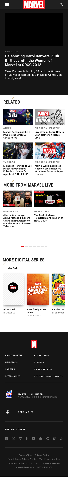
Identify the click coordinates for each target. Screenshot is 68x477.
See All (13, 268)
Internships (12, 376)
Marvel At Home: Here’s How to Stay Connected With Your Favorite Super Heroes (49, 170)
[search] (61, 4)
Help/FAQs (11, 363)
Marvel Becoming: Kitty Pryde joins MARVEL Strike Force (16, 135)
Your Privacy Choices (49, 460)
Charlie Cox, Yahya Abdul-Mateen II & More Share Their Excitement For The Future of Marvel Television (17, 221)
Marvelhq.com (43, 369)
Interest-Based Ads (25, 468)
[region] (34, 29)
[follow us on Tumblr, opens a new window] (27, 439)
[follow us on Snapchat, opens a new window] (40, 439)
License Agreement (51, 464)
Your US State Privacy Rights (22, 460)
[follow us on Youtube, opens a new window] (33, 439)
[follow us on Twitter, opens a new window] (13, 439)
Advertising (41, 356)
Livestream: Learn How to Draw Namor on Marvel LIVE (49, 135)
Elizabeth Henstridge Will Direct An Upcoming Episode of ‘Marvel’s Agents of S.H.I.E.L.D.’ (17, 170)
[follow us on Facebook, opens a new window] (6, 439)
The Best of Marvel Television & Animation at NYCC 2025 (48, 218)
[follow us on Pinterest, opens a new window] (47, 439)
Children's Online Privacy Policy (23, 464)
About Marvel (13, 356)
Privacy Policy (42, 455)
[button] (5, 4)
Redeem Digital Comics (48, 376)
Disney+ (39, 363)
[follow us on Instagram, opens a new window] (20, 439)
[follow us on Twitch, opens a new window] (54, 439)
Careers (10, 369)
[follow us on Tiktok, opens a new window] (61, 439)
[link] (18, 125)
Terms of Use (25, 455)
